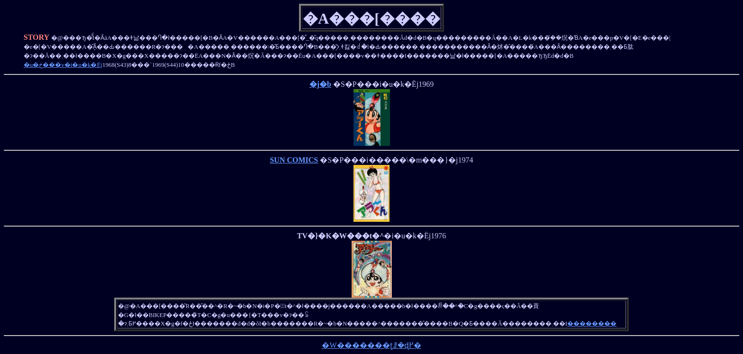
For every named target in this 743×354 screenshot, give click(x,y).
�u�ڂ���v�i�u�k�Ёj (63, 64)
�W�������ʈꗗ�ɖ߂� (371, 345)
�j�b (320, 84)
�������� (591, 323)
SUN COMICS (294, 160)
